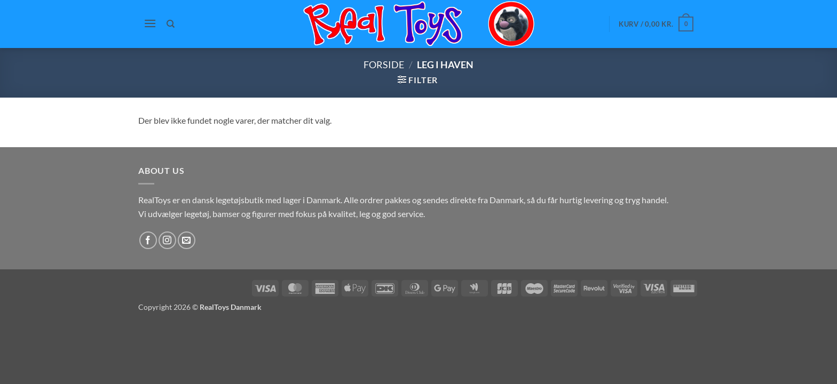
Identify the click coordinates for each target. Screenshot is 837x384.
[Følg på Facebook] (148, 240)
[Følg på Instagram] (167, 240)
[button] (150, 23)
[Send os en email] (186, 240)
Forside (384, 64)
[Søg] (171, 24)
